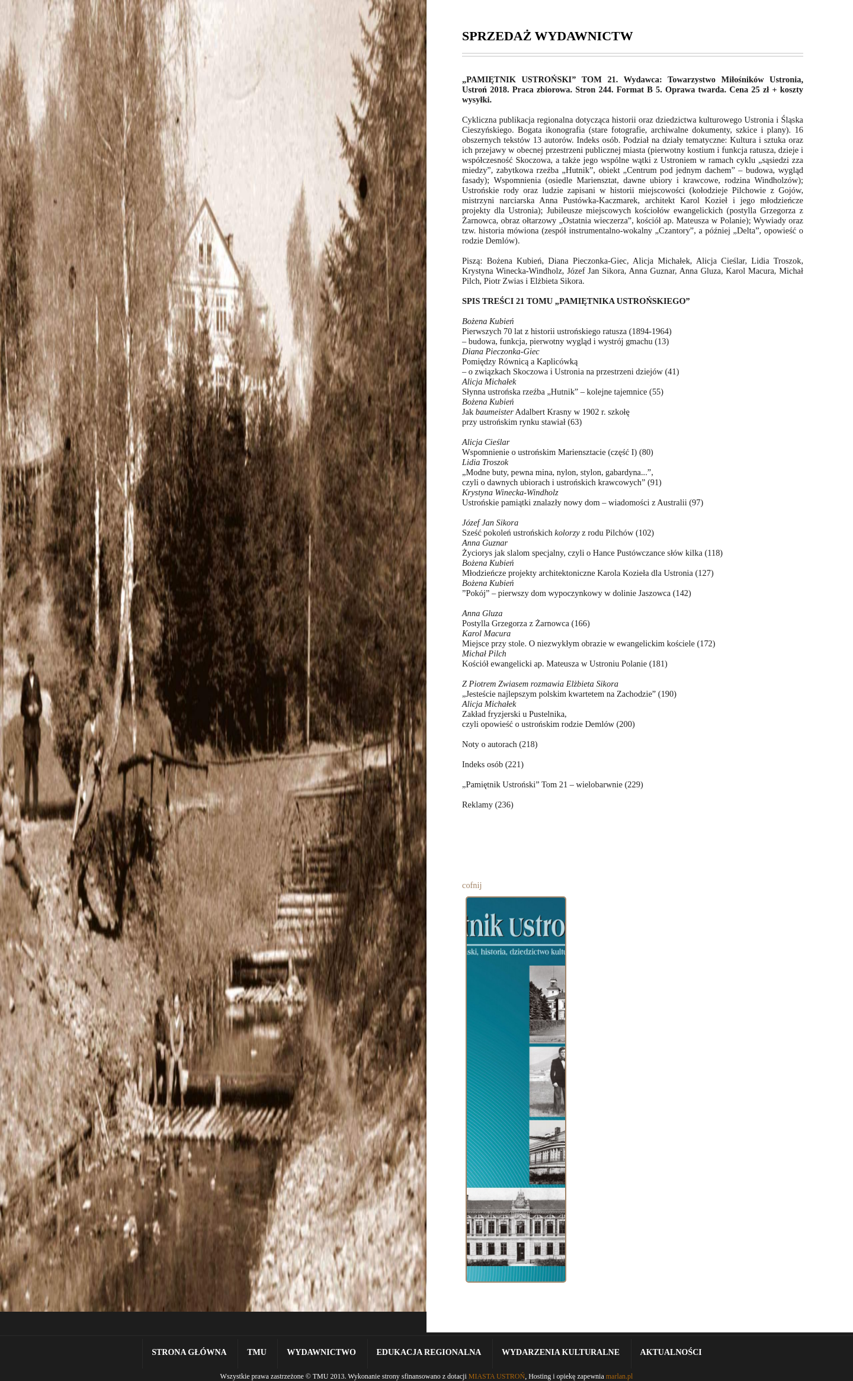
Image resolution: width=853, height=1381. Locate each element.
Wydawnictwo (321, 1352)
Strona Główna (189, 1352)
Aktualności (671, 1352)
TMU (257, 1352)
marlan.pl (619, 1376)
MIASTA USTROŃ (497, 1376)
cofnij (472, 885)
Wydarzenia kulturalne (561, 1352)
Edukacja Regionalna (429, 1352)
